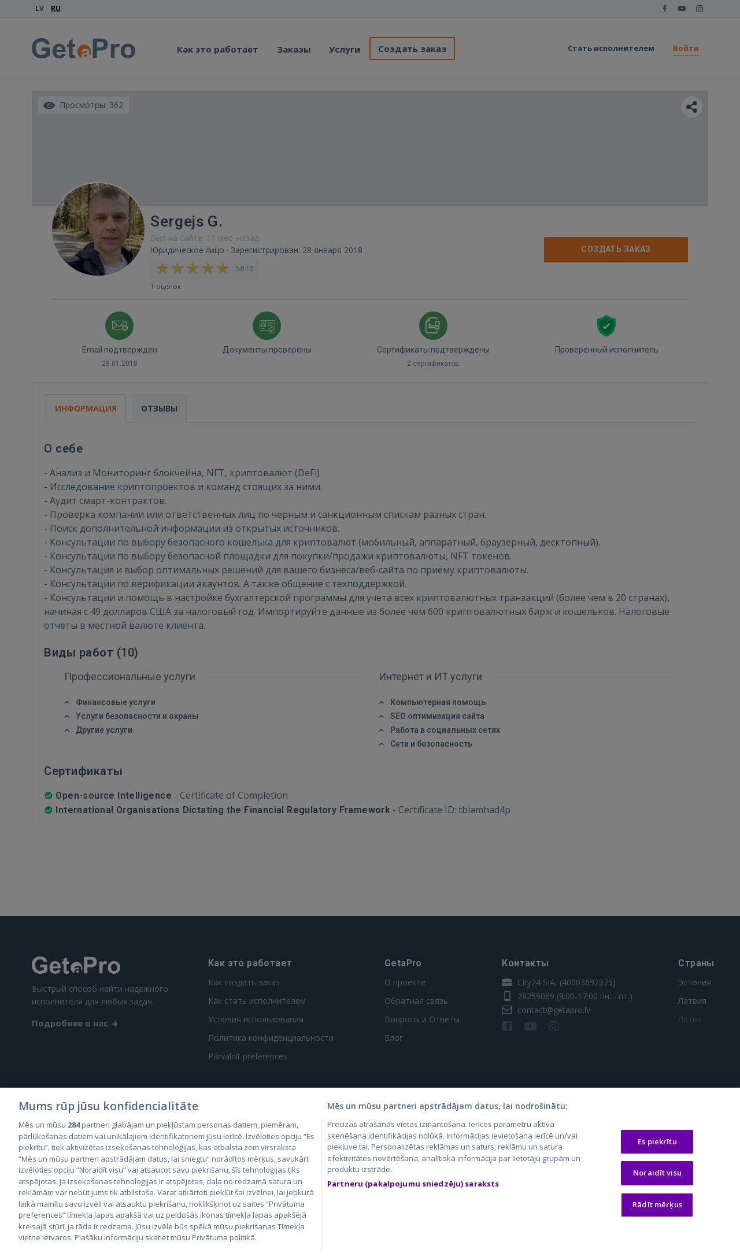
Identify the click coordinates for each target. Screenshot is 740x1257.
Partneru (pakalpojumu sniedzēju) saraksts (413, 1185)
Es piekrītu (657, 1142)
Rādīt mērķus (657, 1205)
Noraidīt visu (657, 1174)
